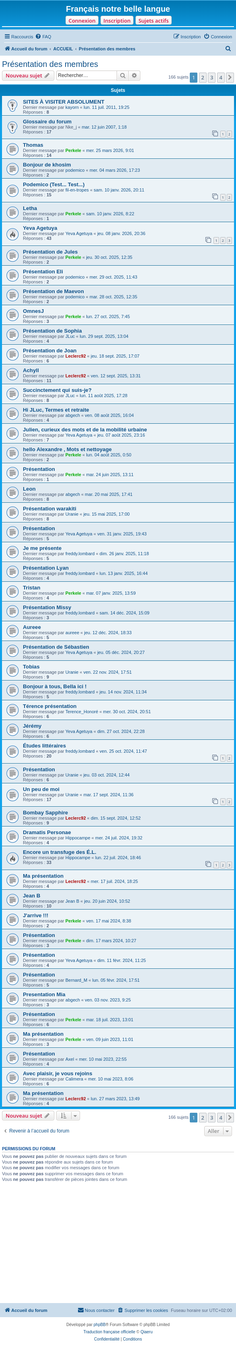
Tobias (31, 667)
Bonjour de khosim (47, 165)
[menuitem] (43, 37)
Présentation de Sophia (52, 331)
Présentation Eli (43, 272)
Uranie (72, 514)
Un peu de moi (41, 789)
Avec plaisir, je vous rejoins (57, 1073)
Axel (70, 1059)
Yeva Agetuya (40, 228)
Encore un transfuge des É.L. (59, 852)
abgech (73, 415)
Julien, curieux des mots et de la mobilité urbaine (85, 430)
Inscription (116, 20)
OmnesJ (33, 311)
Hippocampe (78, 837)
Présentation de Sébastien (56, 647)
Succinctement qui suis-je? (57, 390)
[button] (230, 77)
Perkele (73, 150)
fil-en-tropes (77, 189)
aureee (72, 632)
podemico (75, 170)
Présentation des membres (50, 64)
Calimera (74, 1078)
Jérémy (32, 726)
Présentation (39, 469)
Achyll (31, 370)
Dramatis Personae (47, 832)
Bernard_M (76, 980)
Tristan (31, 588)
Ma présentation (43, 876)
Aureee (32, 627)
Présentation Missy (47, 607)
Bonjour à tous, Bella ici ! (54, 686)
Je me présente (42, 548)
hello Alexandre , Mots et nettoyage (67, 449)
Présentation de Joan (49, 351)
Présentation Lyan (46, 568)
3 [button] (211, 77)
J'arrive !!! (35, 915)
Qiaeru (146, 1332)
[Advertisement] (118, 1242)
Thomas (33, 145)
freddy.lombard (80, 553)
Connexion (81, 20)
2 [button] (202, 77)
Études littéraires (44, 746)
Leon (29, 489)
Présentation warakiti (49, 509)
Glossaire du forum (47, 122)
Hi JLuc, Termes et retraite (56, 410)
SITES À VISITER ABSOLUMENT (63, 102)
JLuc (70, 336)
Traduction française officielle (109, 1332)
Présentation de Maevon (53, 291)
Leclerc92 (76, 356)
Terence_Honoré (82, 711)
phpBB (100, 1324)
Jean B (31, 896)
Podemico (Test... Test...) (53, 184)
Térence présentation (49, 706)
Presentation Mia (44, 994)
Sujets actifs (153, 20)
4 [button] (221, 77)
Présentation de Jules (50, 252)
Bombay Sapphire (45, 813)
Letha (30, 208)
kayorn (72, 107)
